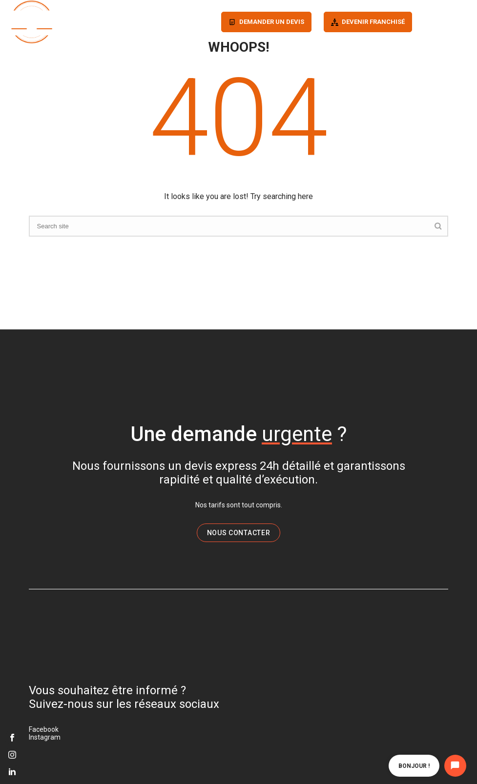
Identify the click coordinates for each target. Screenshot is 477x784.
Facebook (44, 729)
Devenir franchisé (373, 21)
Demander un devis (271, 21)
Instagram (45, 737)
